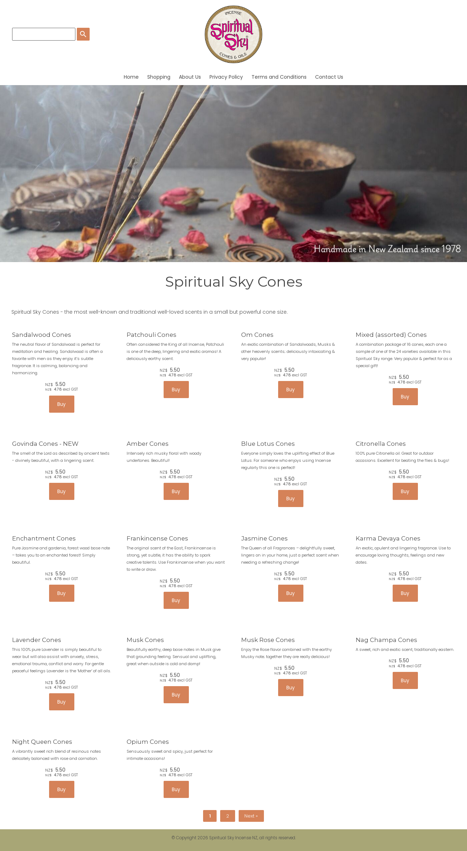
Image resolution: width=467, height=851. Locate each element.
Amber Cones (148, 443)
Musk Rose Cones (268, 639)
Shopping (158, 76)
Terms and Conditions (279, 76)
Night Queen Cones (42, 741)
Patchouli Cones (151, 334)
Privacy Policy (226, 76)
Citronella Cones (381, 443)
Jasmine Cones (264, 538)
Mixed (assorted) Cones (391, 334)
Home (131, 76)
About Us (190, 76)
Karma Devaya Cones (388, 538)
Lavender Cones (36, 639)
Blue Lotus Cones (268, 443)
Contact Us (329, 76)
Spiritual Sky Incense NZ (233, 838)
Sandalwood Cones (41, 334)
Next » (251, 816)
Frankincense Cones (157, 538)
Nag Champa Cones (386, 639)
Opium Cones (148, 741)
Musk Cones (145, 639)
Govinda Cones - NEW (45, 443)
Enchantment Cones (44, 538)
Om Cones (257, 334)
